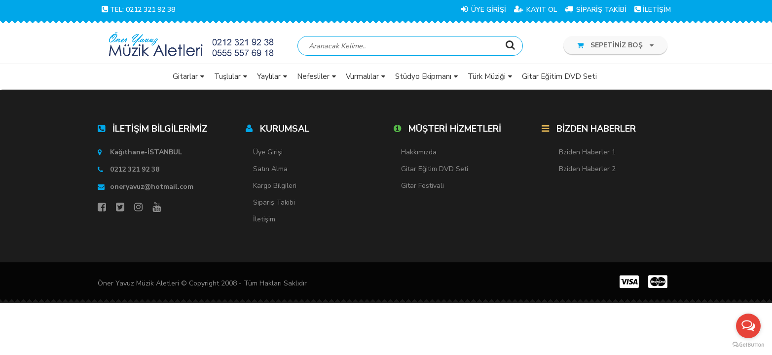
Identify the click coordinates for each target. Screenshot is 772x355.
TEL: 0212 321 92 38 (138, 9)
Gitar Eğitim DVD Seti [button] (559, 76)
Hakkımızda (419, 152)
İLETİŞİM (652, 9)
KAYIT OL (535, 9)
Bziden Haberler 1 (587, 152)
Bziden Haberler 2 (587, 169)
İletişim (264, 219)
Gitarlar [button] (185, 76)
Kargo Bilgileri (274, 185)
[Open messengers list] (748, 326)
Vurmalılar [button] (362, 76)
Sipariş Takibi (274, 202)
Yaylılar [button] (269, 76)
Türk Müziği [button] (487, 76)
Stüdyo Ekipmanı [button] (423, 76)
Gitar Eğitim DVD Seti (434, 169)
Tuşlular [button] (227, 76)
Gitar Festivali (422, 185)
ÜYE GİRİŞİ (483, 9)
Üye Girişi (268, 152)
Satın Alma (270, 169)
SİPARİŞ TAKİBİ (595, 9)
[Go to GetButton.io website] (748, 345)
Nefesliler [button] (313, 76)
